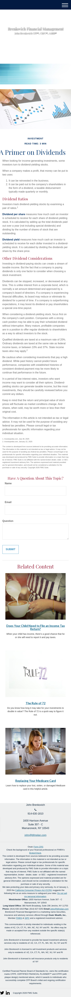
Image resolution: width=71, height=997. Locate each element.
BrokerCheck (35, 853)
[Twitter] (2, 992)
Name (8, 483)
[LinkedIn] (8, 992)
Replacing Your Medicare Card (35, 781)
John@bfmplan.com (59, 909)
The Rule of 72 (36, 703)
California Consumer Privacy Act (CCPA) (33, 890)
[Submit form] (10, 549)
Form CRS (38, 847)
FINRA (19, 918)
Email (8, 502)
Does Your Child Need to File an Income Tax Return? (35, 627)
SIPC (27, 918)
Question (7, 521)
